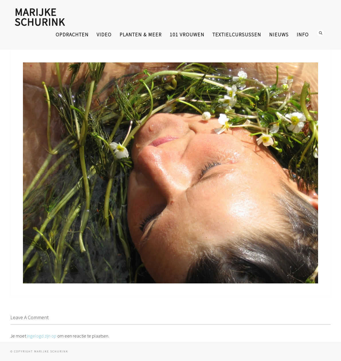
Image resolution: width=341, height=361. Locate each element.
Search (320, 32)
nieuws (279, 34)
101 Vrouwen (187, 34)
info (303, 34)
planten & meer (140, 34)
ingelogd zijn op (41, 336)
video (104, 34)
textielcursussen (236, 34)
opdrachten (72, 34)
